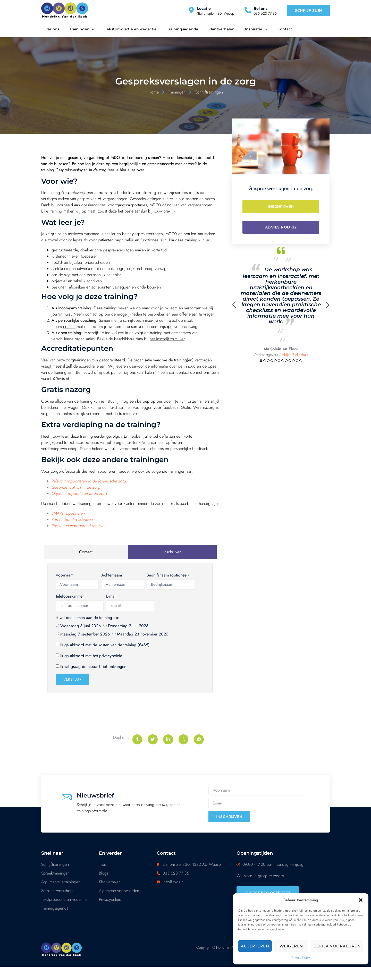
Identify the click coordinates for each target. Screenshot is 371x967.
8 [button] (286, 360)
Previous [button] (234, 304)
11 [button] (297, 360)
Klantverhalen (221, 29)
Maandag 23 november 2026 (142, 634)
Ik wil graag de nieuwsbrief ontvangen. (94, 666)
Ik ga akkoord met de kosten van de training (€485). (105, 645)
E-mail (111, 596)
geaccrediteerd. (112, 360)
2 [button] (264, 360)
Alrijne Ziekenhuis (295, 354)
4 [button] (272, 360)
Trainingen (82, 29)
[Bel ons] (247, 10)
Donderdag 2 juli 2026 (128, 626)
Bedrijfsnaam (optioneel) (168, 575)
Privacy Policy (301, 957)
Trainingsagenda (182, 29)
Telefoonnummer (70, 596)
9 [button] (290, 360)
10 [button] (293, 360)
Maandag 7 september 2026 (85, 634)
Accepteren (255, 946)
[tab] (86, 552)
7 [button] (282, 360)
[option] (281, 301)
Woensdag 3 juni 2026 (80, 626)
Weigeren (291, 946)
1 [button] (261, 360)
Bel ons (260, 8)
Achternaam (111, 575)
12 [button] (300, 360)
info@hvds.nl (58, 378)
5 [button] (275, 360)
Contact (284, 29)
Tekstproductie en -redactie (131, 29)
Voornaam (64, 575)
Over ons (51, 29)
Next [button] (328, 304)
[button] (360, 900)
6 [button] (279, 360)
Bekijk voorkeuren (337, 946)
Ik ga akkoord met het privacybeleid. (92, 656)
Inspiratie (256, 29)
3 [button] (268, 360)
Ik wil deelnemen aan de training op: (87, 618)
